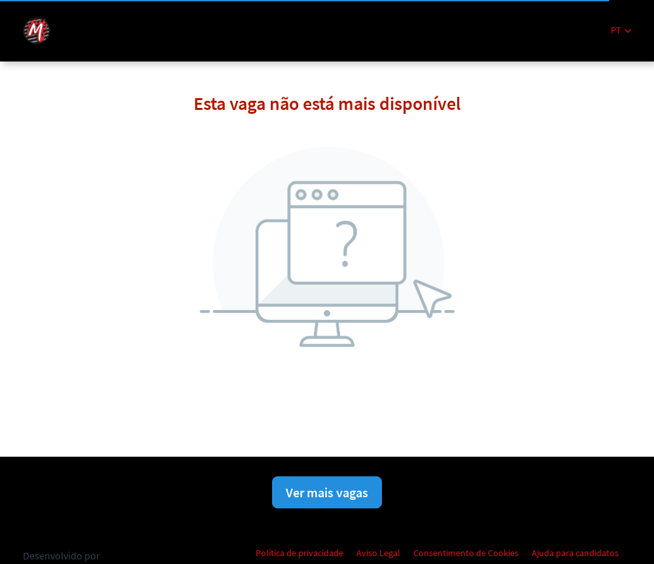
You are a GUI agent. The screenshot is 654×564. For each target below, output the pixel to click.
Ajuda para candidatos (575, 553)
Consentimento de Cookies (466, 553)
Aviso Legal (378, 553)
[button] (621, 30)
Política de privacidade (299, 553)
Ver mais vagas (327, 492)
